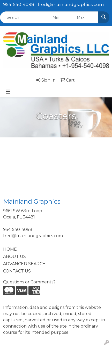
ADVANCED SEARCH (24, 263)
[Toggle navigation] (8, 91)
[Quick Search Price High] (86, 17)
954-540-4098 (18, 4)
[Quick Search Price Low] (62, 17)
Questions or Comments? (29, 282)
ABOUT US (14, 256)
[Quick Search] (25, 17)
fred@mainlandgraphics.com (71, 4)
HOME (10, 249)
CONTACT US (17, 271)
